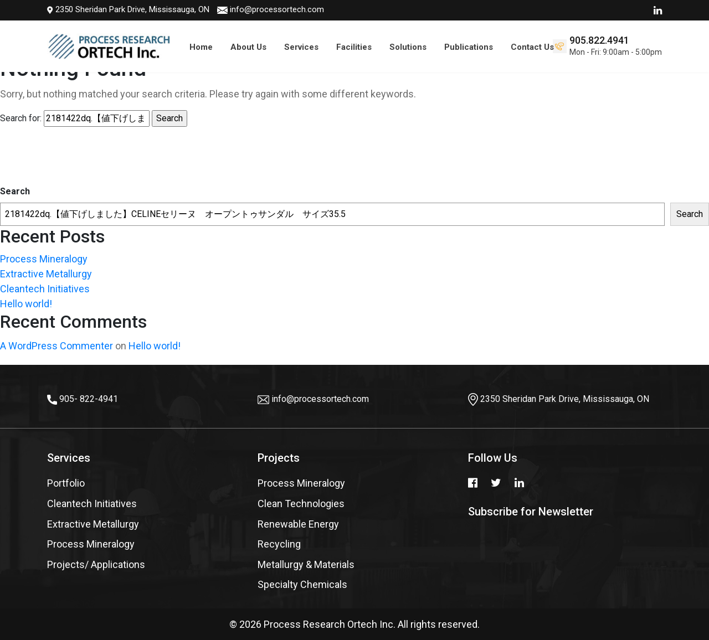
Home (201, 47)
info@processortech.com (177, 9)
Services (301, 47)
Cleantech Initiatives (45, 289)
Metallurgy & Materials (306, 564)
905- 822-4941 (88, 399)
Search (15, 191)
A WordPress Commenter (56, 346)
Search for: (21, 118)
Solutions (408, 47)
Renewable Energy (298, 524)
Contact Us (532, 47)
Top (681, 598)
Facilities (354, 47)
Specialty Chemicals (302, 584)
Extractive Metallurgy (46, 274)
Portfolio (66, 483)
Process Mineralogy (44, 259)
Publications (468, 47)
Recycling (279, 544)
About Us (248, 47)
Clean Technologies (301, 503)
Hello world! (26, 303)
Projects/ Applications (96, 564)
